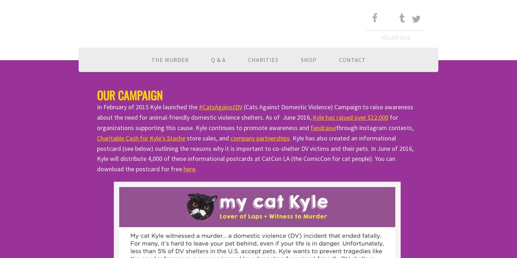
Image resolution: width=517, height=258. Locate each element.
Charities (263, 59)
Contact (352, 59)
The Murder (170, 59)
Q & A (218, 59)
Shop (309, 59)
